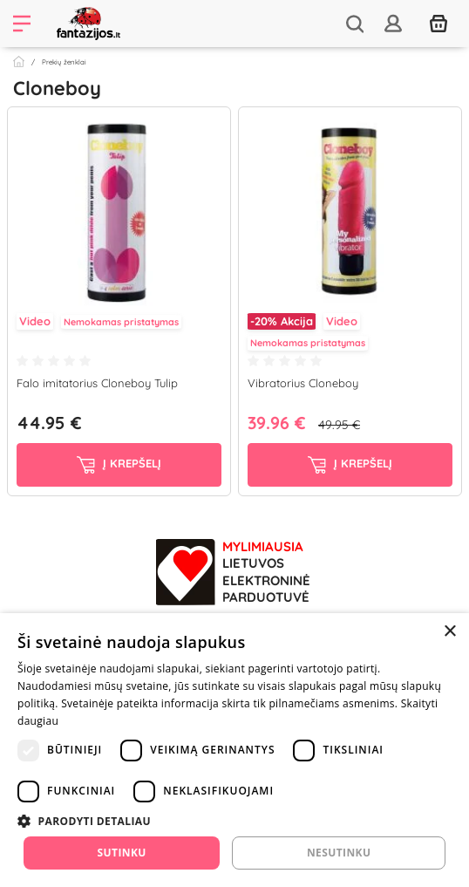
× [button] (449, 631)
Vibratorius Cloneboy (303, 383)
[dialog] (234, 750)
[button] (234, 820)
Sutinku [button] (122, 852)
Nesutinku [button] (338, 852)
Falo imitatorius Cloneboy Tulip (97, 383)
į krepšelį (119, 465)
